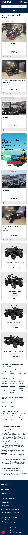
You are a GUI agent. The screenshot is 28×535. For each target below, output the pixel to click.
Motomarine (13, 373)
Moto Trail (12, 390)
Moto (2, 375)
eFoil (2, 373)
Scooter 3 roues (22, 373)
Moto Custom (4, 386)
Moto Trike (12, 392)
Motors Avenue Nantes (9, 517)
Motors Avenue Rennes (9, 520)
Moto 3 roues (4, 378)
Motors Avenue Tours (9, 522)
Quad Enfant (22, 381)
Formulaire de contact (7, 505)
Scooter (12, 378)
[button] (3, 150)
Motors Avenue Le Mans (10, 515)
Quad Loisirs (21, 383)
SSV (20, 375)
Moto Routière (13, 381)
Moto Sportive (13, 383)
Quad (11, 375)
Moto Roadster (4, 390)
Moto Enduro (4, 388)
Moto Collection (5, 381)
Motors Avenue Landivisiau (10, 512)
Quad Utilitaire (22, 386)
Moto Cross (4, 383)
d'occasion (8, 451)
